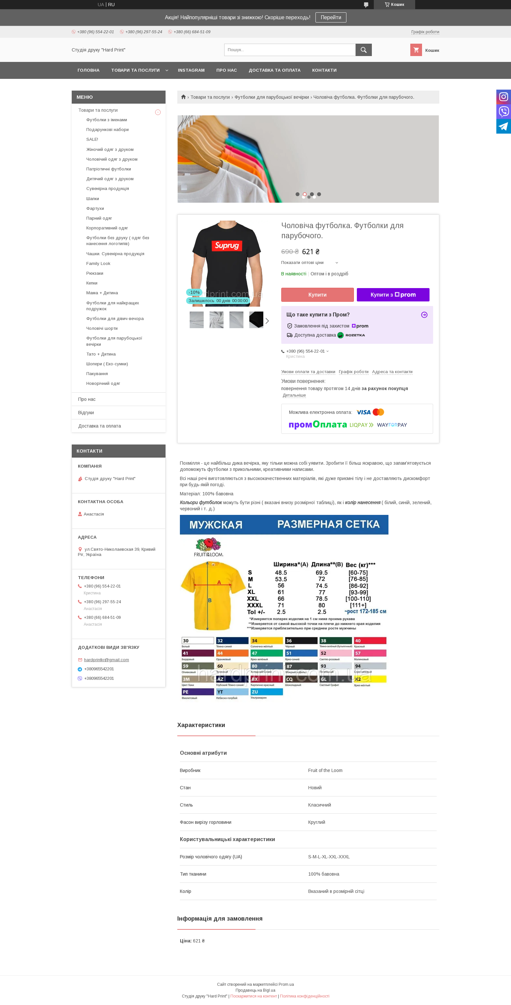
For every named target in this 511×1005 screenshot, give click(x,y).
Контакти (324, 70)
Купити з (393, 295)
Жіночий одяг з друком (110, 149)
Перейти (331, 17)
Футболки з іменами (106, 119)
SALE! (92, 139)
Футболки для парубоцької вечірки (272, 97)
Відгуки (86, 412)
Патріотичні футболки (108, 169)
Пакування (97, 373)
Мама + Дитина (102, 292)
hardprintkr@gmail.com (106, 659)
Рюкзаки (94, 273)
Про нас (226, 70)
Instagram (191, 70)
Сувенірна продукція (107, 188)
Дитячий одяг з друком (110, 178)
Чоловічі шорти (102, 328)
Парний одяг (99, 218)
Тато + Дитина (101, 354)
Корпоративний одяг (107, 228)
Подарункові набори (107, 129)
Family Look (98, 263)
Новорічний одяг (103, 383)
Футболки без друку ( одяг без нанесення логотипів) (117, 240)
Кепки (91, 283)
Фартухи (95, 208)
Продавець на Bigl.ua (255, 990)
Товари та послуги (135, 70)
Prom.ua (286, 984)
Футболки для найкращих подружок (112, 305)
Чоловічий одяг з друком (112, 159)
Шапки (92, 198)
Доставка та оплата (274, 70)
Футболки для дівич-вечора (115, 318)
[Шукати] (364, 50)
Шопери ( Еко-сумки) (107, 363)
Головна (88, 70)
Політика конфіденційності (304, 996)
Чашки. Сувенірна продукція (115, 253)
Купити (318, 295)
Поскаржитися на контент (253, 996)
